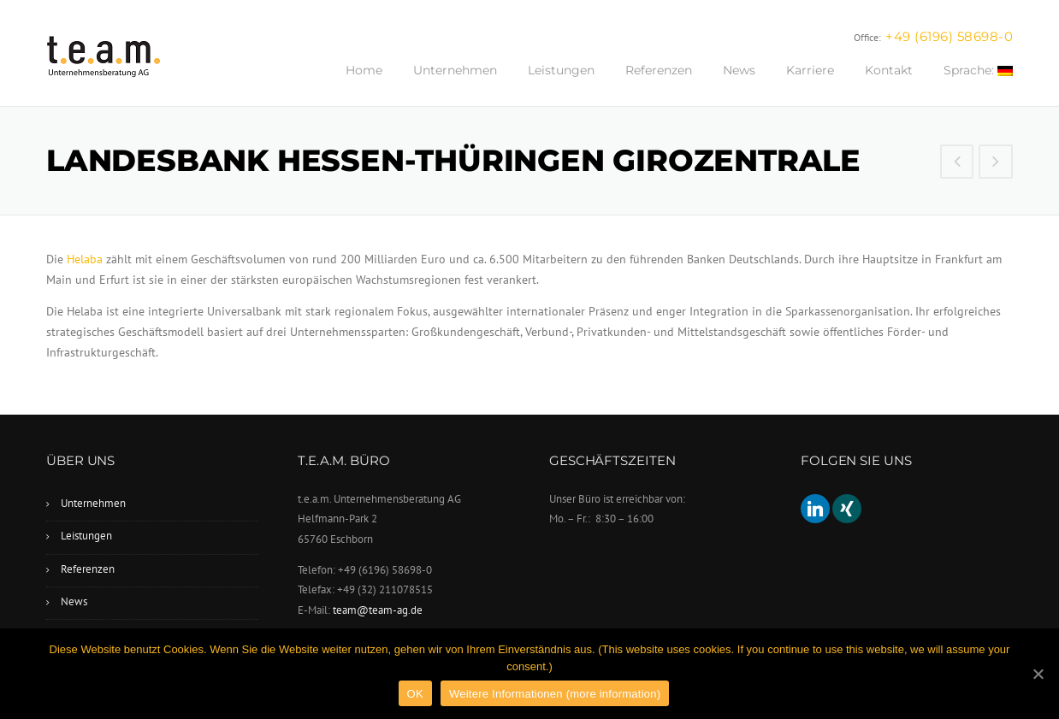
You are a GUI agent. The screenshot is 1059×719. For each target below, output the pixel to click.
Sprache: (978, 70)
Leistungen (561, 70)
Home (364, 70)
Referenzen (658, 70)
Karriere (810, 70)
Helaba (85, 259)
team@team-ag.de (378, 610)
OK (415, 693)
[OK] (1037, 673)
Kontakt (889, 70)
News (739, 70)
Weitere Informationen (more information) (554, 693)
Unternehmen (455, 70)
